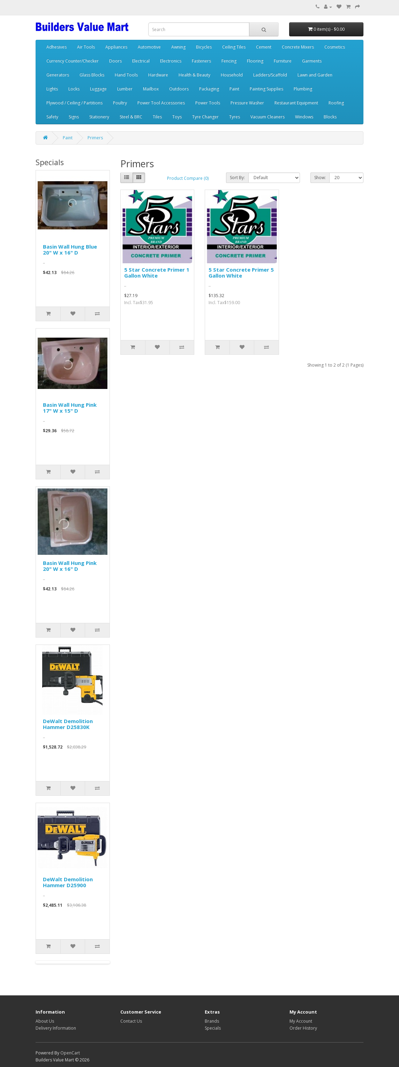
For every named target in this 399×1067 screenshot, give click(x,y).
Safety (52, 117)
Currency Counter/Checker (72, 61)
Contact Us (131, 1021)
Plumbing (303, 89)
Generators (57, 75)
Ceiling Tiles (234, 47)
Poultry (120, 103)
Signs (74, 117)
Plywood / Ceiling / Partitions (74, 103)
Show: (320, 178)
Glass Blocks (92, 75)
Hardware (158, 75)
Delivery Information (56, 1028)
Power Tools (207, 103)
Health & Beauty (194, 75)
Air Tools (86, 47)
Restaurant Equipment (296, 103)
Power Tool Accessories (161, 103)
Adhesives (56, 47)
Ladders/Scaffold (270, 75)
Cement (263, 47)
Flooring (255, 61)
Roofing (336, 103)
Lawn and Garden (315, 75)
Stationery (99, 117)
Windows (304, 117)
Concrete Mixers (298, 47)
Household (232, 75)
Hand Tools (126, 75)
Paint (234, 89)
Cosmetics (334, 47)
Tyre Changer (205, 117)
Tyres (234, 117)
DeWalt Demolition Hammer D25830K (68, 724)
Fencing (228, 61)
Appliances (116, 47)
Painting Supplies (266, 89)
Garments (312, 61)
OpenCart (70, 1053)
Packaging (209, 89)
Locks (74, 89)
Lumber (125, 89)
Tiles (157, 117)
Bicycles (204, 47)
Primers (95, 138)
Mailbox (151, 89)
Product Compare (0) (188, 178)
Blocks (330, 117)
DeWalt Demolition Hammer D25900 (68, 882)
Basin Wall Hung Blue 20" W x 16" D (70, 249)
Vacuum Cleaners (267, 117)
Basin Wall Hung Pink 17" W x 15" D (70, 407)
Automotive (149, 47)
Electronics (170, 61)
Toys (177, 117)
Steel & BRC (131, 117)
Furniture (283, 61)
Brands (212, 1021)
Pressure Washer (247, 103)
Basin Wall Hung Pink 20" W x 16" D (70, 565)
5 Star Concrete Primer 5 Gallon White (241, 272)
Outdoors (179, 89)
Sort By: (237, 178)
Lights (52, 89)
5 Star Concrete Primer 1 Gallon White (156, 272)
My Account (300, 1021)
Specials (213, 1028)
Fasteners (201, 61)
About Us (45, 1021)
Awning (178, 47)
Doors (115, 61)
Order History (303, 1028)
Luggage (98, 89)
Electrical (141, 61)
